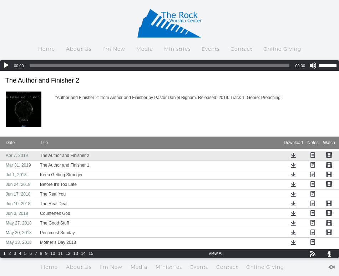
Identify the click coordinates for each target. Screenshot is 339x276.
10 (52, 253)
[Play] (6, 65)
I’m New (113, 49)
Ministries (177, 49)
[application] (169, 65)
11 (60, 253)
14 (83, 253)
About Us (78, 49)
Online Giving (282, 49)
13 (75, 253)
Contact (241, 49)
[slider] (160, 65)
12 (68, 253)
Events (210, 49)
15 (90, 253)
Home (46, 49)
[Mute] (313, 65)
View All (215, 253)
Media (144, 49)
